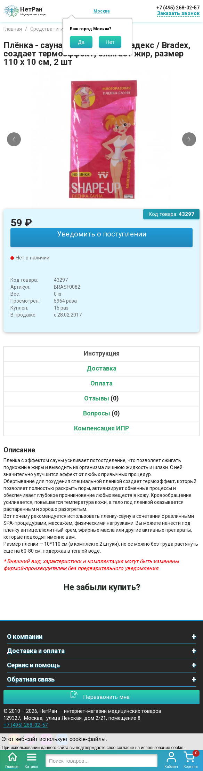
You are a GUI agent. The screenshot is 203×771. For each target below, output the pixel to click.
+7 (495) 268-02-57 (178, 7)
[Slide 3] (107, 203)
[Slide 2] (101, 203)
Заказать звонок (178, 13)
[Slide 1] (96, 203)
